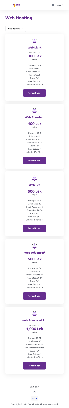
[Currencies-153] (60, 5)
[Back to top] (34, 392)
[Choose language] (34, 387)
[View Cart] (53, 5)
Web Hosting (16, 29)
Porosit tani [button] (34, 93)
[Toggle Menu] (6, 5)
